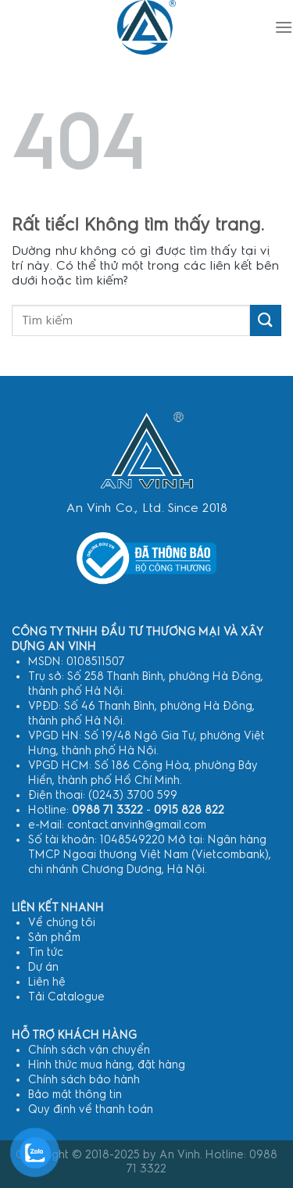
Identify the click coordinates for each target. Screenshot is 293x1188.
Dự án (43, 967)
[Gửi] (265, 320)
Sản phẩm (54, 937)
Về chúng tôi (61, 923)
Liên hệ (47, 982)
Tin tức (45, 952)
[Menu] (283, 27)
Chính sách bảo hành (84, 1080)
